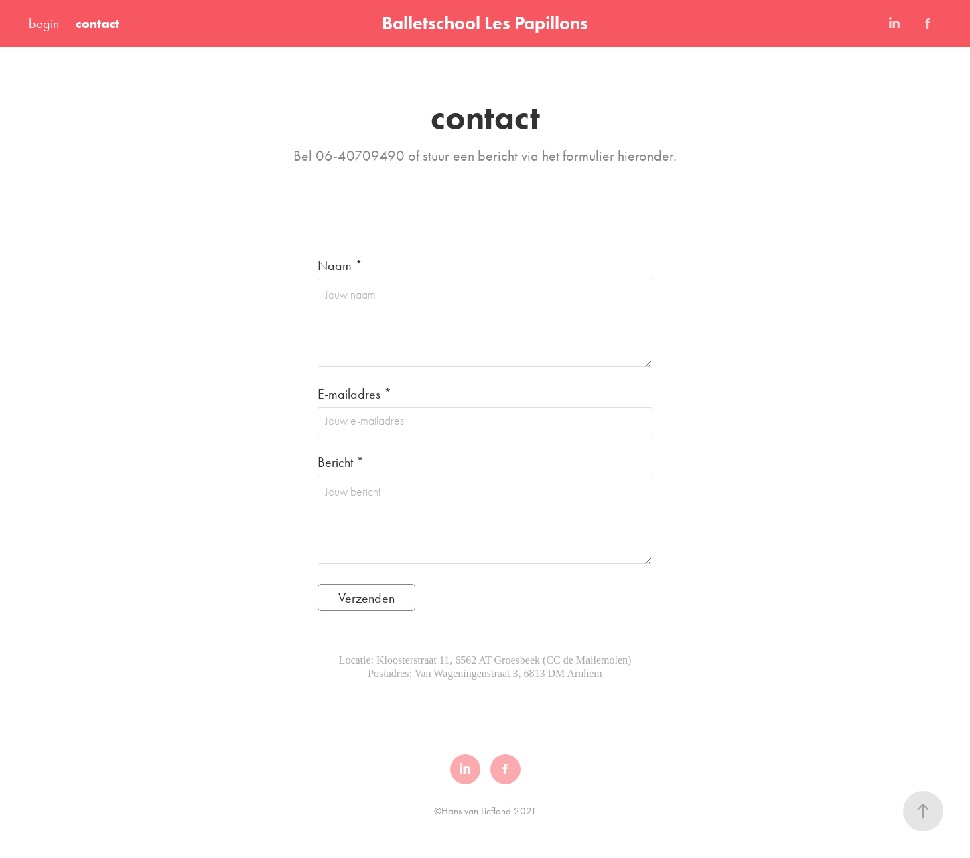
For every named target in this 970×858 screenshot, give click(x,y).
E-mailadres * (354, 394)
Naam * (340, 265)
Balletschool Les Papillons (485, 23)
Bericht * (341, 462)
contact (97, 23)
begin (44, 23)
